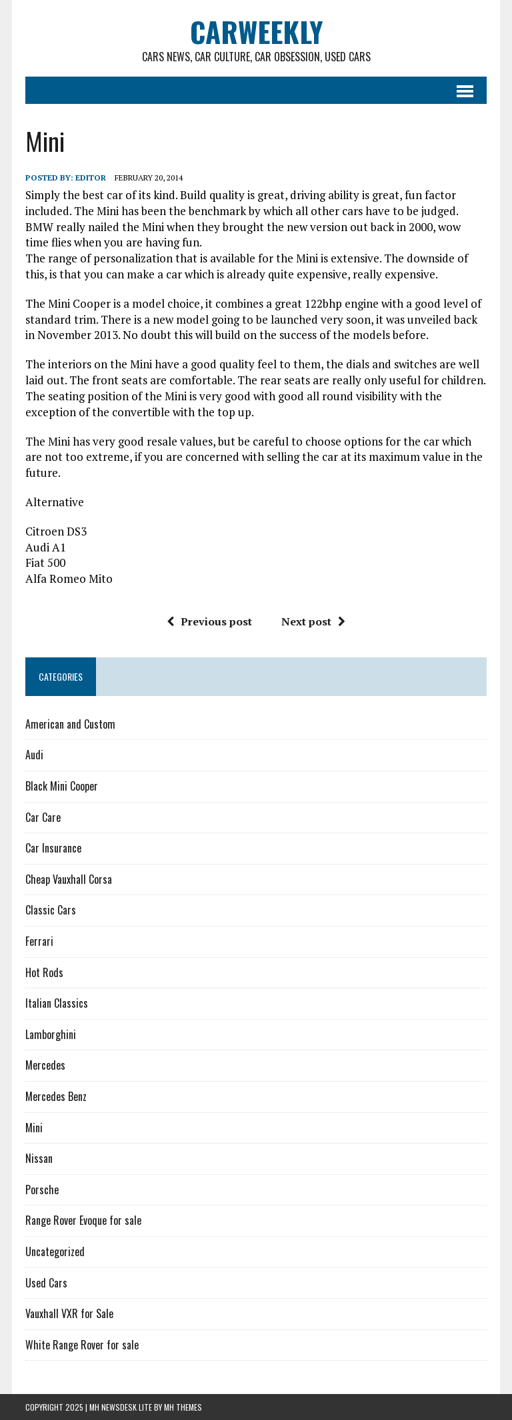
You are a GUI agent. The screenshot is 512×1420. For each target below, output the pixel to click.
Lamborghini (50, 1034)
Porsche (42, 1190)
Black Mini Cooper (61, 786)
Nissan (39, 1158)
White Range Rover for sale (82, 1345)
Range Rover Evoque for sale (83, 1220)
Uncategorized (55, 1251)
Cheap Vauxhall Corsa (68, 879)
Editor (90, 177)
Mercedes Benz (56, 1096)
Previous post (209, 621)
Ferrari (39, 941)
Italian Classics (56, 1003)
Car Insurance (53, 848)
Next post (313, 621)
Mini (34, 1128)
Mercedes (45, 1065)
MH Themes (183, 1407)
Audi (34, 755)
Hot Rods (44, 972)
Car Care (43, 817)
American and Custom (70, 724)
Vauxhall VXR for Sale (69, 1313)
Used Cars (46, 1283)
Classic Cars (50, 910)
